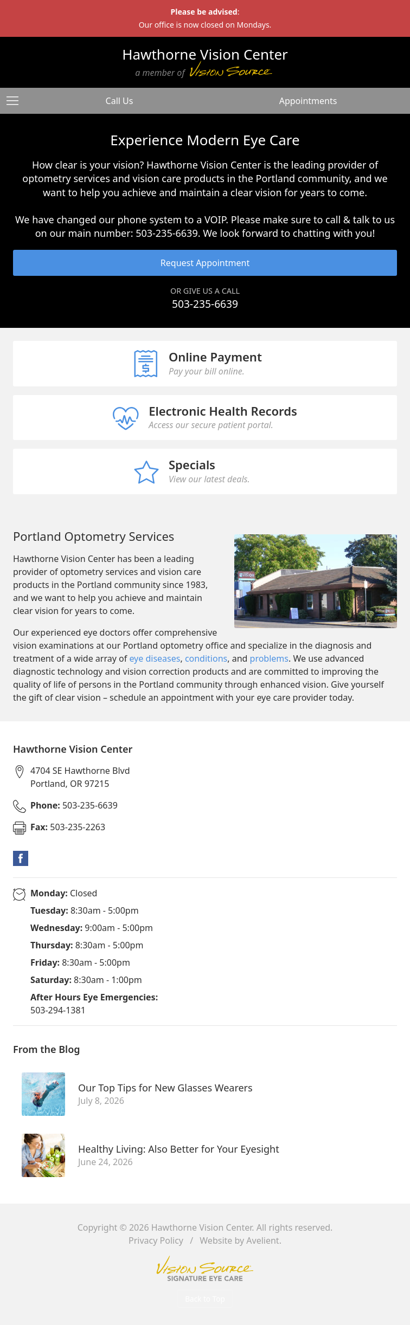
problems (269, 658)
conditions (206, 658)
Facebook (20, 858)
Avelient (262, 1240)
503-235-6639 (205, 303)
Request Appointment (205, 263)
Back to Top (205, 1299)
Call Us (119, 101)
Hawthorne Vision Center (201, 1227)
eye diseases (154, 658)
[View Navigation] (16, 101)
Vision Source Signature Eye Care (205, 1268)
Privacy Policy (156, 1240)
